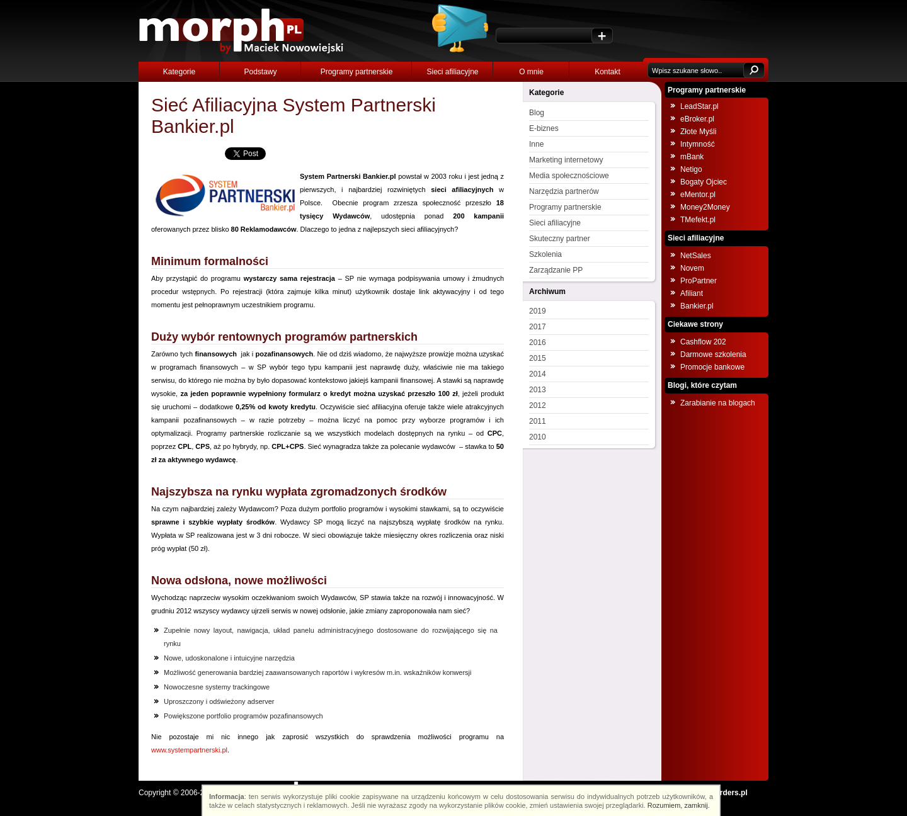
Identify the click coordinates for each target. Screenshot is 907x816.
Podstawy (260, 71)
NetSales (695, 255)
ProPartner (698, 280)
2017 (537, 326)
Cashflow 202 (703, 341)
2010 (537, 437)
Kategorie (179, 71)
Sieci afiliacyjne (452, 71)
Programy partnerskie (357, 71)
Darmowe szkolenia (713, 354)
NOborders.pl (723, 792)
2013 (537, 389)
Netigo (691, 169)
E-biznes (544, 128)
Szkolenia (545, 254)
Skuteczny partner (559, 238)
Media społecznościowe (569, 175)
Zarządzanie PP (556, 270)
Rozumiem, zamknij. (678, 805)
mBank (692, 156)
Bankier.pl (697, 306)
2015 (537, 358)
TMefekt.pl (698, 219)
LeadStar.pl (699, 106)
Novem (692, 268)
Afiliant (691, 293)
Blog (536, 112)
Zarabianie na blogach (717, 403)
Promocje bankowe (712, 367)
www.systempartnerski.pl (189, 750)
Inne (536, 144)
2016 (537, 342)
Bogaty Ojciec (703, 182)
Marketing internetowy (566, 160)
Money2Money (705, 207)
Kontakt (607, 71)
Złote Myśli (698, 131)
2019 (537, 311)
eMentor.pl (698, 194)
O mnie (531, 71)
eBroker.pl (697, 119)
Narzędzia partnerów (564, 191)
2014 (537, 374)
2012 (537, 405)
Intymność (697, 144)
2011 (537, 421)
